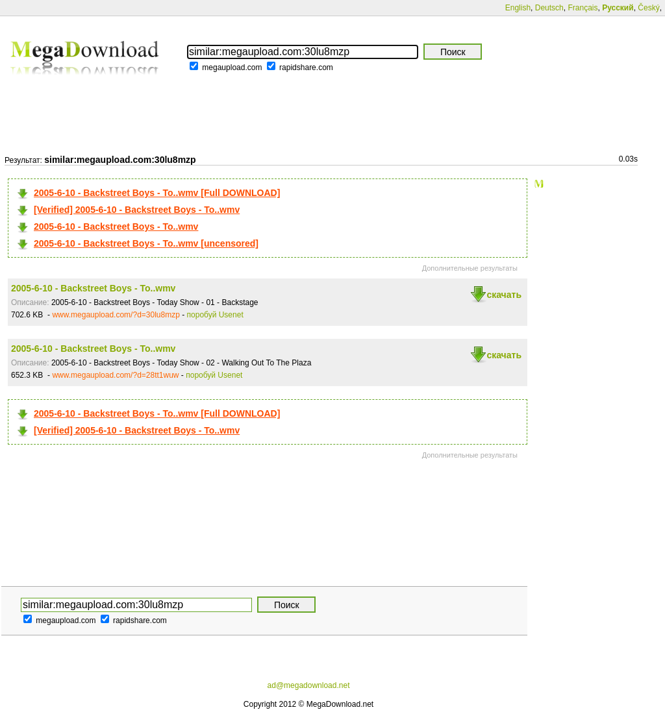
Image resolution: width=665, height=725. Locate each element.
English (518, 7)
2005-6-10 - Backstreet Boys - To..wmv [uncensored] (146, 243)
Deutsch (549, 7)
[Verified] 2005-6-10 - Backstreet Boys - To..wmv (137, 209)
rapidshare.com (306, 67)
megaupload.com (232, 67)
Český (648, 7)
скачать (503, 294)
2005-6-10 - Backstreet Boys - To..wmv (116, 226)
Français (582, 7)
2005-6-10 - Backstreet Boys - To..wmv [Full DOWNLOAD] (157, 193)
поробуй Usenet (215, 314)
